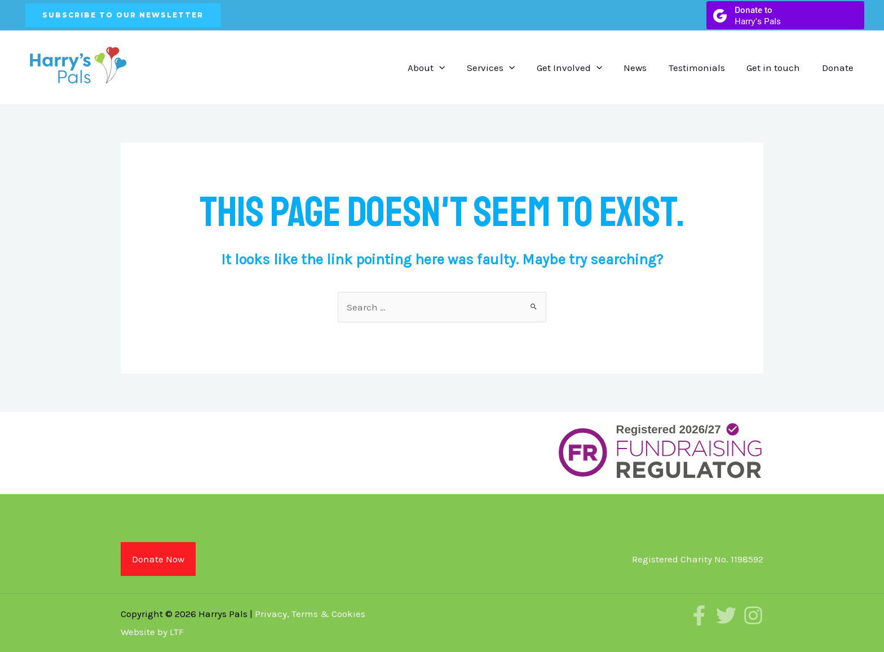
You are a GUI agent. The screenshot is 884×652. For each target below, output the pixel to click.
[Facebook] (699, 615)
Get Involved (580, 67)
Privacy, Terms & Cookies (310, 613)
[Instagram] (753, 615)
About (442, 67)
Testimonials (703, 67)
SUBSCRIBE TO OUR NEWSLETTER (123, 15)
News (644, 67)
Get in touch (777, 67)
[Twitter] (726, 615)
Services (505, 67)
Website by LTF (152, 631)
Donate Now (158, 559)
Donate (839, 67)
